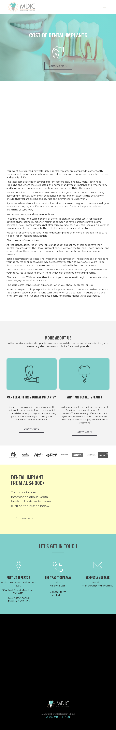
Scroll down (58, 595)
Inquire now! (24, 518)
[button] (104, 7)
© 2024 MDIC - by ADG (58, 717)
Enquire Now (58, 66)
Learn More (31, 428)
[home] (23, 7)
